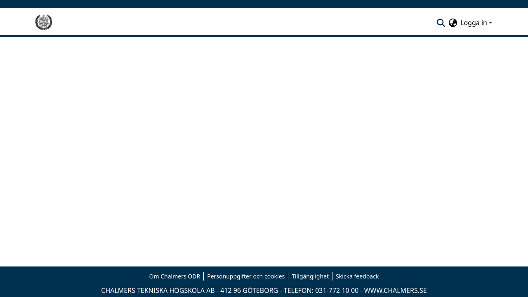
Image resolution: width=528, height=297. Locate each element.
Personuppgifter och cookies (246, 276)
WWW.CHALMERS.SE (395, 290)
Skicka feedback (357, 276)
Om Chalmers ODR (174, 276)
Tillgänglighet (310, 276)
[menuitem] (453, 23)
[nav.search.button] (441, 23)
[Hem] (43, 22)
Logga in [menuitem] (473, 22)
